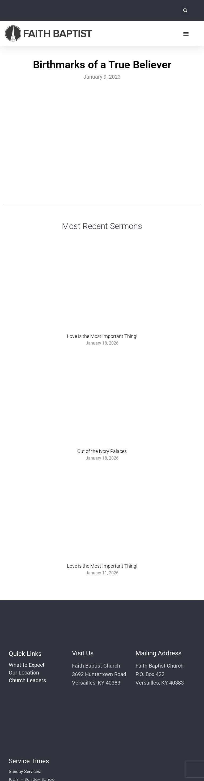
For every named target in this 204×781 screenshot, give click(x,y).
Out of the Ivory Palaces (102, 451)
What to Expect (27, 665)
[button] (185, 10)
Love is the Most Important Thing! (102, 336)
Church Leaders (27, 680)
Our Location (24, 672)
